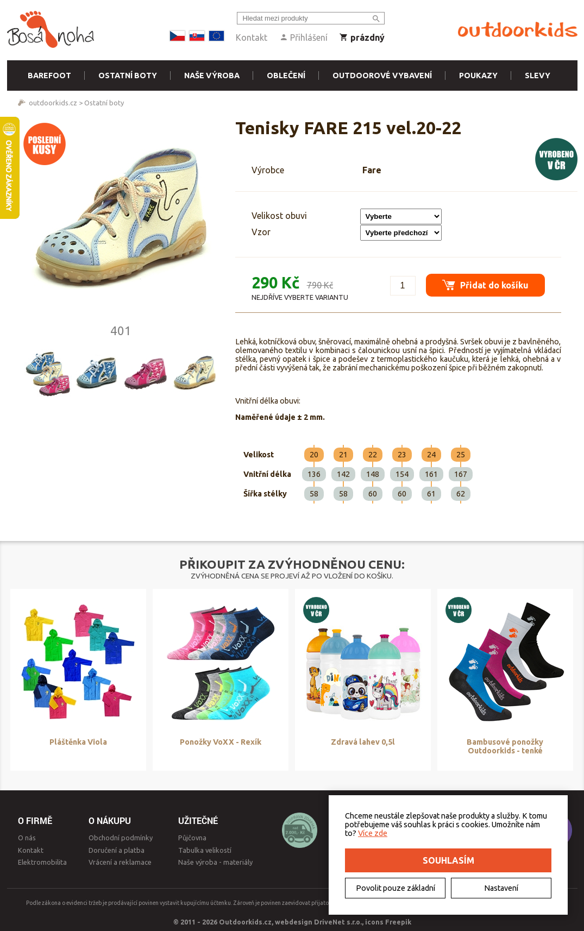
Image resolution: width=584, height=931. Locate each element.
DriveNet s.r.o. (338, 922)
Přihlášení (303, 37)
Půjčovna (192, 837)
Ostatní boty (127, 75)
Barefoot (49, 75)
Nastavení (501, 888)
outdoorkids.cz (53, 102)
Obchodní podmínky (121, 837)
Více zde (372, 833)
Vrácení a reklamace (120, 862)
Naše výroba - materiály (215, 862)
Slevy (537, 75)
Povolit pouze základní (395, 888)
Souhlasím (448, 860)
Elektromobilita (42, 862)
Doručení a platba (117, 850)
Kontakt (251, 37)
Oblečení (286, 75)
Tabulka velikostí (204, 850)
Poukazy (478, 75)
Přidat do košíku (485, 285)
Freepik (398, 922)
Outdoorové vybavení (382, 75)
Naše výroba (212, 75)
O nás (27, 837)
